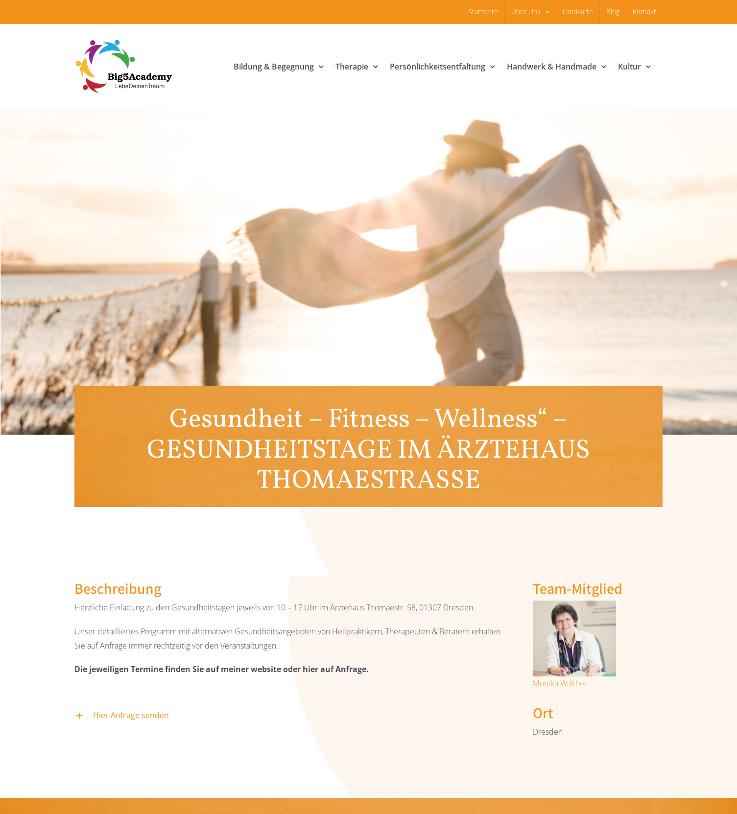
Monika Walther (560, 683)
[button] (291, 716)
